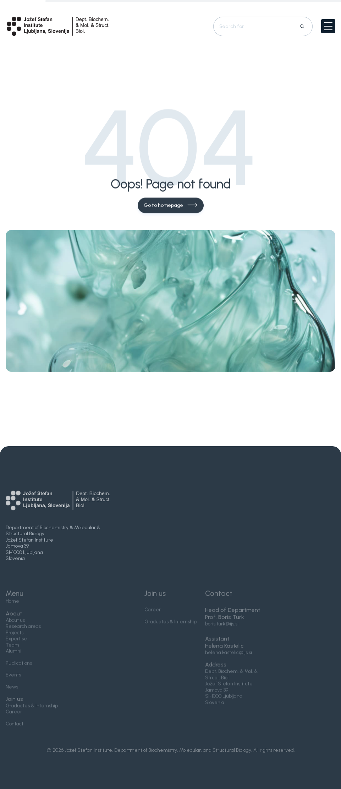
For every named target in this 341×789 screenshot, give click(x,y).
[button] (328, 26)
